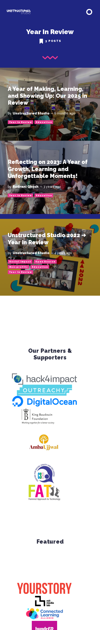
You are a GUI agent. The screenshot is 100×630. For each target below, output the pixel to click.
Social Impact (20, 262)
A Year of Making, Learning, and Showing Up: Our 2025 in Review (47, 96)
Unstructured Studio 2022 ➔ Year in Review (47, 238)
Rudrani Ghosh (25, 187)
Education (44, 122)
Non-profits (18, 267)
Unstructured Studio (31, 113)
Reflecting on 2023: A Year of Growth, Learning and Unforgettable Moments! (48, 169)
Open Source (45, 262)
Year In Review (20, 122)
